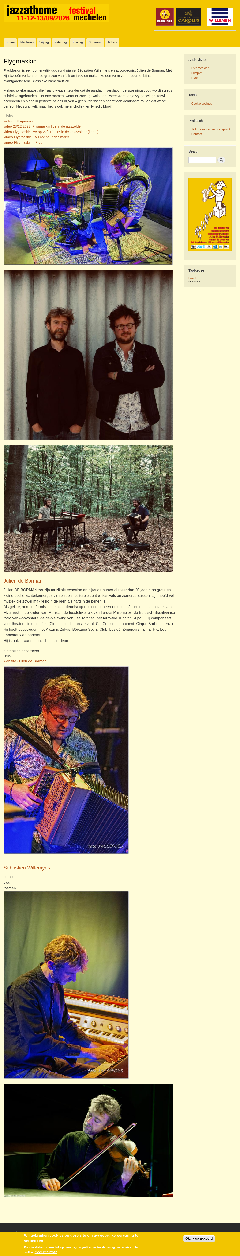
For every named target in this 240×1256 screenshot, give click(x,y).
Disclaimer (26, 1233)
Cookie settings (201, 103)
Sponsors (95, 42)
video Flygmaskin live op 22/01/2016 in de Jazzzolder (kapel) (51, 132)
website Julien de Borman (25, 661)
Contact (196, 134)
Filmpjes (197, 73)
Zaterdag (61, 42)
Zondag (78, 42)
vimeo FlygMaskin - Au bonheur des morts (36, 137)
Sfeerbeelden (200, 68)
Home (10, 42)
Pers (194, 77)
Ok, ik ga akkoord (199, 1240)
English (192, 278)
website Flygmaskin (19, 121)
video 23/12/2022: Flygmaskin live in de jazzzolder (43, 126)
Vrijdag (44, 42)
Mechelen (27, 42)
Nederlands (194, 281)
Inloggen (200, 1233)
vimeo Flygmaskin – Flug (23, 142)
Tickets (112, 42)
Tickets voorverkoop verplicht (210, 129)
